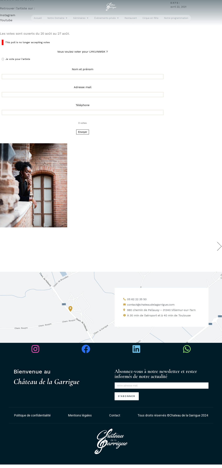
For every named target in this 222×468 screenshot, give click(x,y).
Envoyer (82, 132)
